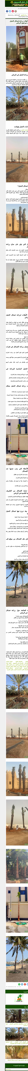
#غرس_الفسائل (23, 669)
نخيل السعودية (23, 991)
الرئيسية (25, 15)
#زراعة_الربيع (16, 664)
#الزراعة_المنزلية (23, 668)
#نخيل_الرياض (4, 661)
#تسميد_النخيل (17, 666)
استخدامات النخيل (20, 130)
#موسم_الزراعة (23, 663)
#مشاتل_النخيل (4, 668)
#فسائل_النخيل (13, 661)
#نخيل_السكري (4, 666)
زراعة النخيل (19, 15)
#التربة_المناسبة (15, 669)
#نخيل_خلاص (4, 664)
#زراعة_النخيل (23, 661)
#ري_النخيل (11, 666)
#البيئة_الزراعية (13, 668)
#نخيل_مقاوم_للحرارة (7, 669)
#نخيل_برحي (10, 664)
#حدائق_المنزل (23, 664)
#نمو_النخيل (24, 666)
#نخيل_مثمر (3, 663)
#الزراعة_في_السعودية (13, 663)
